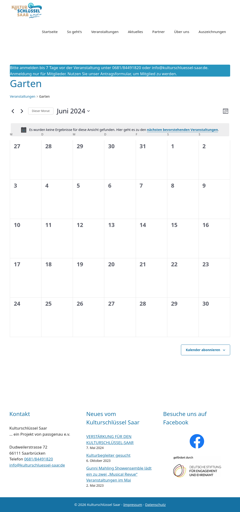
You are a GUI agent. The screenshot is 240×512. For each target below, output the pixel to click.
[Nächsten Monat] (22, 111)
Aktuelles (135, 31)
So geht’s (74, 31)
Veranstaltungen (105, 31)
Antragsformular (115, 73)
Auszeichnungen (212, 31)
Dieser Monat (41, 111)
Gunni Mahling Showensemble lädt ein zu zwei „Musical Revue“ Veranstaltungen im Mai (119, 474)
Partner (158, 31)
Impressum (132, 504)
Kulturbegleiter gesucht (108, 455)
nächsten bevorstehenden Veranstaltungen (182, 129)
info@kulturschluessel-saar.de (179, 67)
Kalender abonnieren (203, 350)
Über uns (181, 31)
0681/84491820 (38, 459)
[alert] (120, 129)
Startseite (50, 31)
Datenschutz (155, 504)
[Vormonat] (12, 111)
